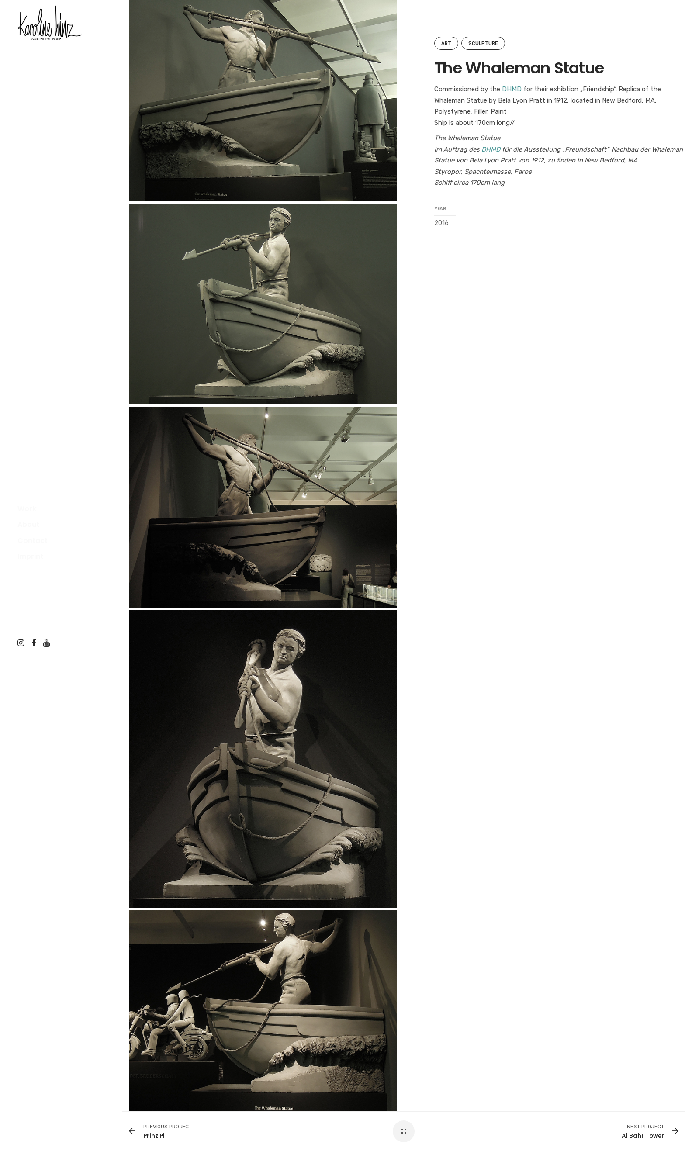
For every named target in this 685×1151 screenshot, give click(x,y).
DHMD (512, 89)
